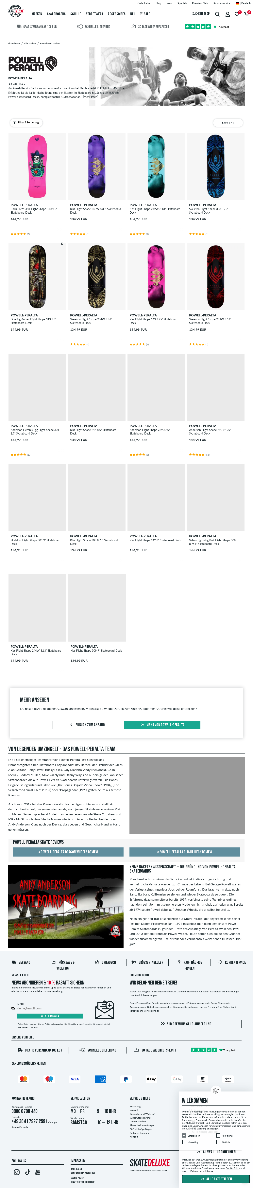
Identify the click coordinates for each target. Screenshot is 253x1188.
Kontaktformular (20, 1127)
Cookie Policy (77, 1178)
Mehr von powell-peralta (162, 725)
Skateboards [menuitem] (56, 14)
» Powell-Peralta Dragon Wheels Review (68, 852)
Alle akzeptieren (216, 1179)
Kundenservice (232, 963)
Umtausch (105, 963)
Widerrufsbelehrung (140, 1117)
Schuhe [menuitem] (75, 14)
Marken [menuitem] (37, 14)
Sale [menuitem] (145, 14)
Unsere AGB (76, 1169)
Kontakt (134, 1136)
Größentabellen (147, 963)
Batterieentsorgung (139, 1132)
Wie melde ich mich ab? (28, 1027)
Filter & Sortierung (25, 122)
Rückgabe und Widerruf (142, 1113)
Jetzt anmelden (50, 1016)
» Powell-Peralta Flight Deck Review (184, 852)
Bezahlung (135, 1106)
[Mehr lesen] (90, 96)
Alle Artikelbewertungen (142, 1125)
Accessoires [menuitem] (117, 14)
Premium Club (139, 975)
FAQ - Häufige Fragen (141, 1129)
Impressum (78, 1161)
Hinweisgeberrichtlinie (83, 1182)
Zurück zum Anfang (87, 725)
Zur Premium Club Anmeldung (186, 1024)
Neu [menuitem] (133, 14)
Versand (21, 963)
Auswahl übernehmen (216, 1152)
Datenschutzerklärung (83, 1173)
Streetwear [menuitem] (94, 14)
